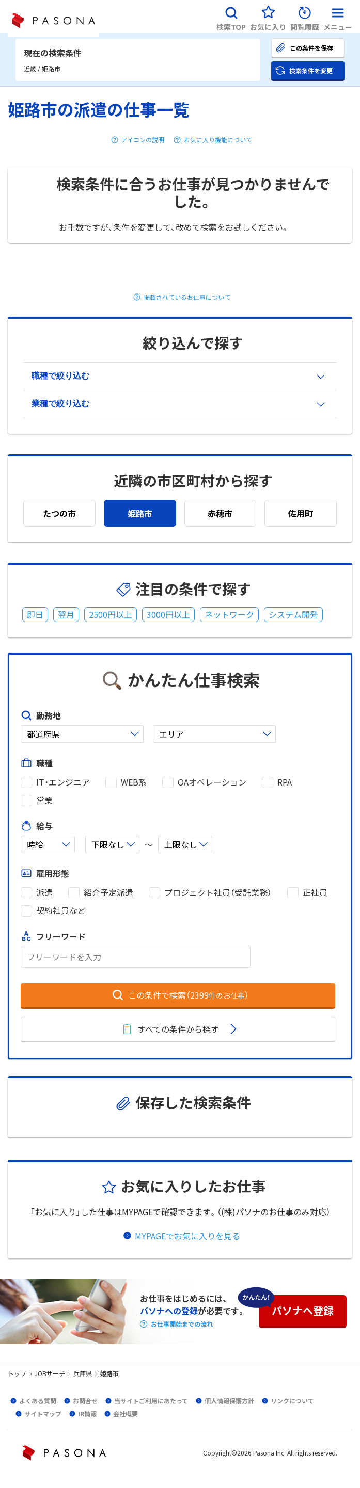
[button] (231, 16)
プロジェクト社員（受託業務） (218, 892)
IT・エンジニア (63, 782)
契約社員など (61, 910)
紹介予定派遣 (108, 892)
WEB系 (134, 782)
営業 (44, 800)
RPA (284, 782)
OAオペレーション (212, 782)
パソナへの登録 (169, 1310)
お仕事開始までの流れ (182, 1324)
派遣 (44, 892)
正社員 (315, 892)
